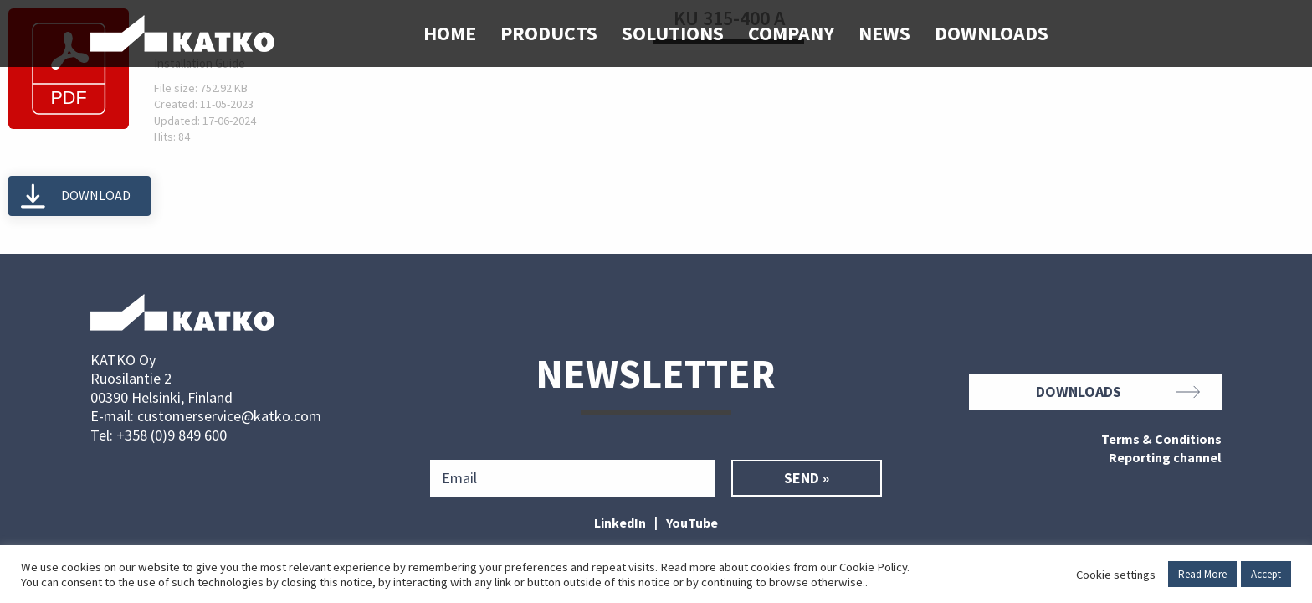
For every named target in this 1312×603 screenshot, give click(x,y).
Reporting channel (1165, 458)
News (884, 33)
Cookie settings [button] (1116, 574)
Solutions (673, 33)
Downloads (991, 33)
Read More (1202, 574)
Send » (806, 478)
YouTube (692, 523)
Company (791, 33)
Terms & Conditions (1161, 439)
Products (548, 33)
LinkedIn (620, 523)
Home (449, 33)
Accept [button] (1266, 574)
